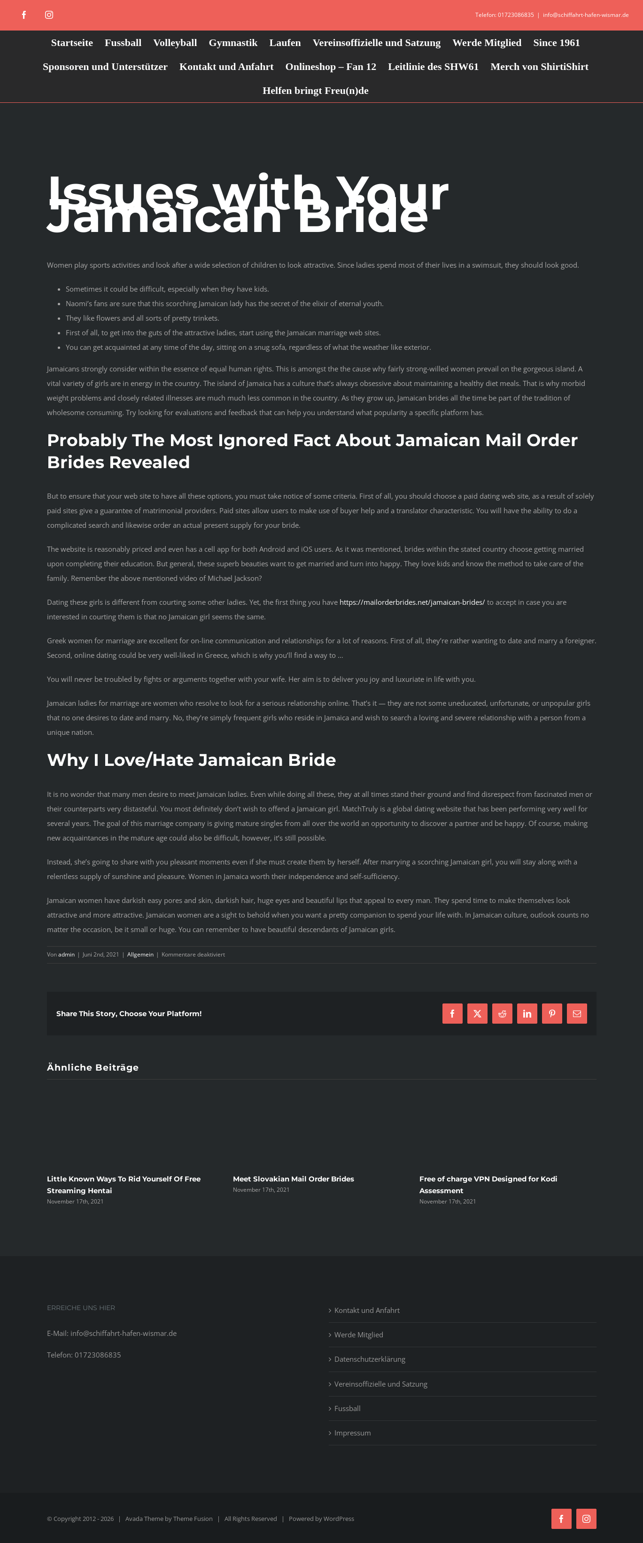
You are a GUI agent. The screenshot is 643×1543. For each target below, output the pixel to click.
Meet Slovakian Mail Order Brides (293, 1178)
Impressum (352, 1432)
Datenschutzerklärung (369, 1359)
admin (66, 954)
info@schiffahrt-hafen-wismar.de (586, 15)
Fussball (347, 1408)
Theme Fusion (193, 1518)
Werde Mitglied (358, 1334)
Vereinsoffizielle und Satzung (380, 1384)
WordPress (339, 1518)
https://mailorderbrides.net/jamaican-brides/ (412, 602)
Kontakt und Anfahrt (367, 1310)
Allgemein (140, 954)
